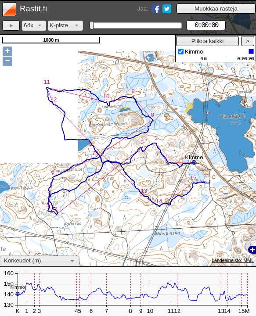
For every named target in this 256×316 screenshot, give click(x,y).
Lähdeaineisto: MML (233, 260)
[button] (216, 9)
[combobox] (34, 26)
